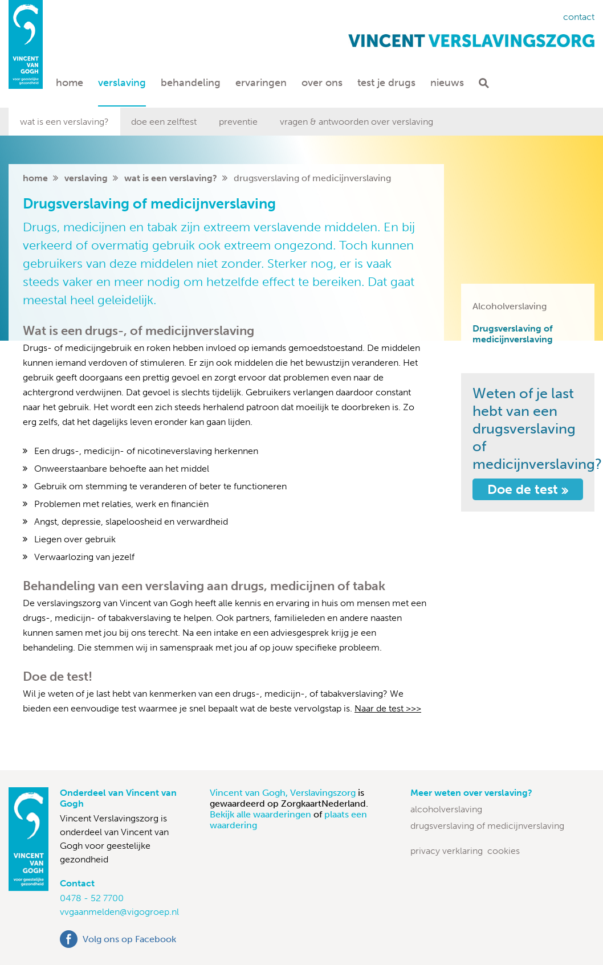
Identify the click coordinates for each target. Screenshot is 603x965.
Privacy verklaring (446, 850)
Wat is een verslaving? (64, 121)
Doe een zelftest (164, 121)
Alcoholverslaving (509, 306)
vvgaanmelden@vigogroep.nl (119, 911)
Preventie (238, 121)
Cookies (503, 850)
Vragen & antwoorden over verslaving (356, 121)
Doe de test (527, 489)
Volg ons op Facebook (129, 939)
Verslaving (122, 82)
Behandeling (191, 82)
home (35, 178)
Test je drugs (386, 82)
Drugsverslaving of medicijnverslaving (512, 334)
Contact (578, 16)
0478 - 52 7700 (92, 898)
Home (69, 82)
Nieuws (447, 82)
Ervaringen (261, 82)
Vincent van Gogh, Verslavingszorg (284, 792)
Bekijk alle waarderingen (261, 814)
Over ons (322, 82)
